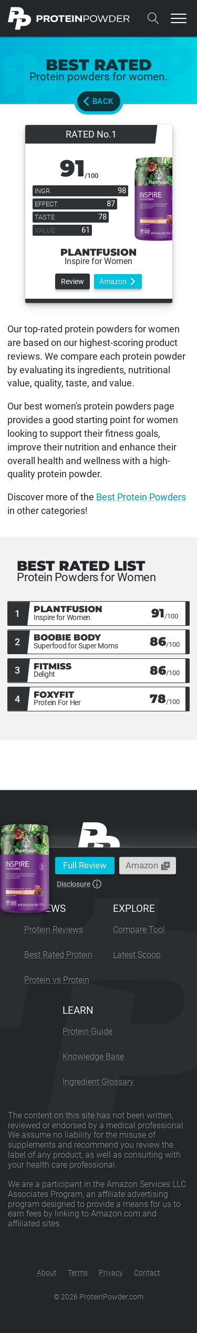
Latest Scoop (137, 955)
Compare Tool (139, 930)
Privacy (111, 1272)
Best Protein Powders (141, 496)
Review (72, 281)
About (47, 1272)
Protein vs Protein (56, 980)
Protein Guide (87, 1031)
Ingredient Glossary (98, 1082)
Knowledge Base (93, 1057)
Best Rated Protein (58, 955)
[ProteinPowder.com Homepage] (69, 18)
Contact (147, 1272)
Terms (78, 1272)
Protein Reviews (53, 930)
